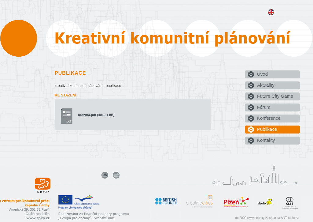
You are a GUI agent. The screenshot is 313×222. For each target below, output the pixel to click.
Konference (269, 118)
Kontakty (266, 140)
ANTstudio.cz (290, 218)
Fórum (263, 107)
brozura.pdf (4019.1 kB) (96, 115)
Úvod (262, 74)
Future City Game (275, 96)
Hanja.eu (271, 218)
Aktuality (265, 85)
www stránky (256, 218)
